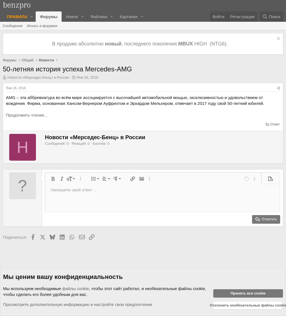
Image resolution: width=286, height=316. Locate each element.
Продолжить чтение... (27, 115)
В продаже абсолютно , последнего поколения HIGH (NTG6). (140, 44)
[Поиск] (271, 16)
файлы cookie (75, 288)
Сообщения (13, 26)
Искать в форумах (42, 26)
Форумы (48, 16)
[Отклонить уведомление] (277, 39)
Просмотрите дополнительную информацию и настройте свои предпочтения (77, 304)
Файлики (99, 16)
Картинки (129, 16)
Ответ (275, 124)
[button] (32, 16)
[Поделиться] (278, 88)
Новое (72, 16)
